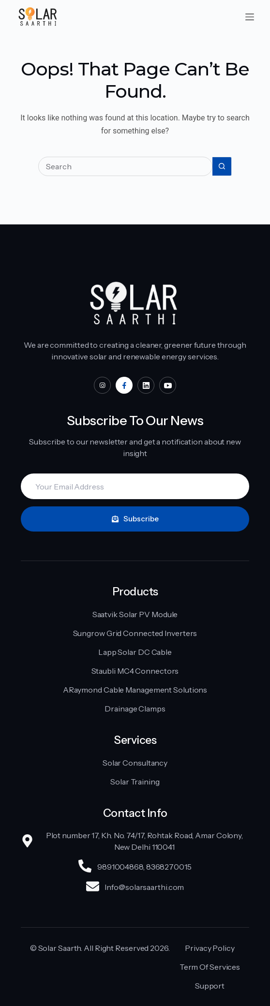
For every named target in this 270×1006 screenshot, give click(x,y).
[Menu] (249, 17)
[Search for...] (125, 166)
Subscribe (135, 518)
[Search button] (222, 166)
